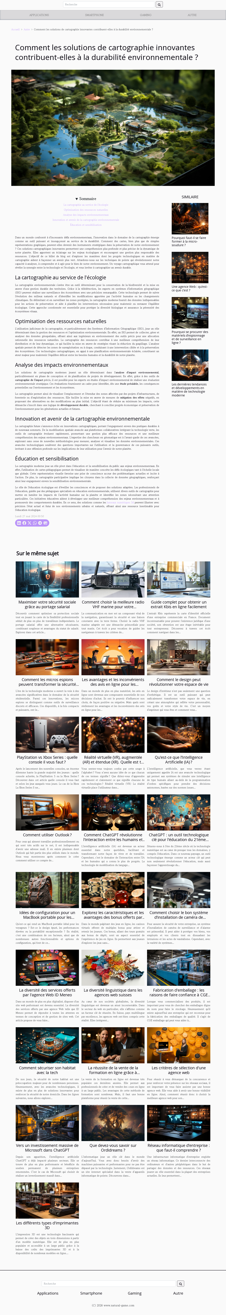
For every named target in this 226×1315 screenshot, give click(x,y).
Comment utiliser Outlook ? (47, 834)
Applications (39, 15)
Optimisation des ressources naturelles (86, 210)
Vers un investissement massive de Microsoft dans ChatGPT (47, 1148)
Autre (192, 15)
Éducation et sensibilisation (86, 225)
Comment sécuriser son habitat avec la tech (47, 1070)
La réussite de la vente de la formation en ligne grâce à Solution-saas (113, 1072)
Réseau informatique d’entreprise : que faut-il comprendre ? (179, 1148)
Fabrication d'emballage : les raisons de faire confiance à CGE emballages (179, 994)
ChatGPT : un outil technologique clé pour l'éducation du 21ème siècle (179, 839)
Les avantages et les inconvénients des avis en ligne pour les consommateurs (113, 684)
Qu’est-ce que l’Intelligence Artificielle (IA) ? (179, 760)
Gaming (145, 15)
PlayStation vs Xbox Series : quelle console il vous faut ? (47, 760)
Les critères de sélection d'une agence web (179, 1070)
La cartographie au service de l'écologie (86, 205)
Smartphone (94, 15)
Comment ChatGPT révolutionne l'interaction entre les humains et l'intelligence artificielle (113, 839)
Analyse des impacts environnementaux (86, 215)
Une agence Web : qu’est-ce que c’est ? (190, 288)
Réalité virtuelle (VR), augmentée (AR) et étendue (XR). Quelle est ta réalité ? (113, 762)
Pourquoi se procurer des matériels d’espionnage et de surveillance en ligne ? (190, 337)
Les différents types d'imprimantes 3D (47, 1225)
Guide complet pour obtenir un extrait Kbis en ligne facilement (179, 604)
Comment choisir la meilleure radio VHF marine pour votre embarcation (113, 606)
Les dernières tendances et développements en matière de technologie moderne (189, 389)
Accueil (15, 29)
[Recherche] (108, 4)
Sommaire (87, 198)
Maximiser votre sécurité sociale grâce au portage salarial (47, 604)
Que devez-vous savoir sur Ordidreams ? (113, 1148)
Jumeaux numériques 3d (120, 502)
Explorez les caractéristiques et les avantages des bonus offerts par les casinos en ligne (113, 917)
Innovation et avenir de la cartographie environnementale (86, 220)
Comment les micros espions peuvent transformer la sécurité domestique (47, 684)
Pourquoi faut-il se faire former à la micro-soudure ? (189, 241)
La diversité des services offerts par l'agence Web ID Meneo (47, 992)
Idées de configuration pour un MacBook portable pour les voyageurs (47, 917)
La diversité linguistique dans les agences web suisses (113, 992)
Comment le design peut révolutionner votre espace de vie (178, 682)
